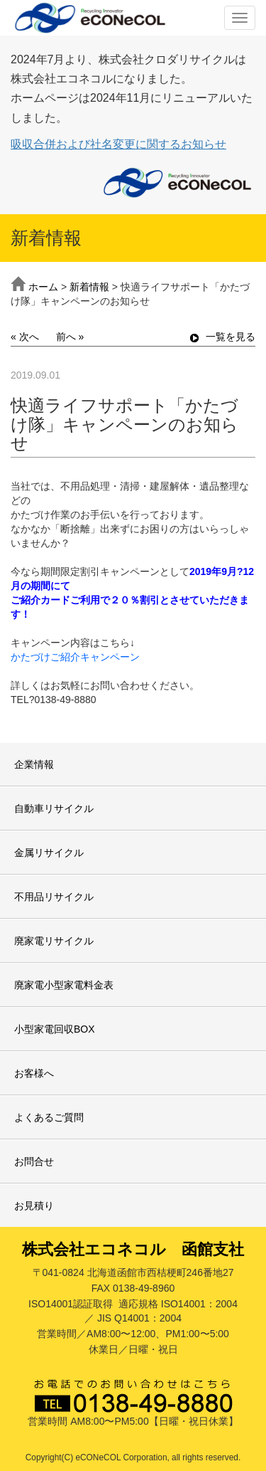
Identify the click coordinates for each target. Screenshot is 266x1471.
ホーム (43, 286)
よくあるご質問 (49, 1117)
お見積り (34, 1205)
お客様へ (34, 1073)
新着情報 (89, 286)
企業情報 (34, 764)
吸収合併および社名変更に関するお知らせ (118, 144)
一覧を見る (222, 336)
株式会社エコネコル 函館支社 (133, 1249)
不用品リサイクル (54, 896)
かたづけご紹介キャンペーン (75, 657)
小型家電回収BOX (54, 1029)
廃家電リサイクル (54, 941)
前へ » (70, 336)
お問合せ (34, 1161)
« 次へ (25, 336)
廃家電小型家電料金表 (63, 985)
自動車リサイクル (54, 808)
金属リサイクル (49, 852)
